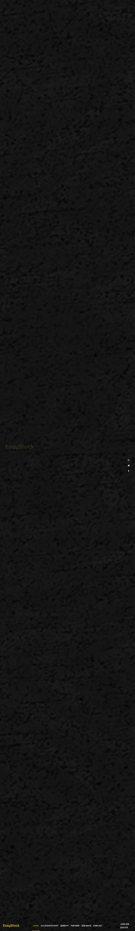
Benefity (65, 926)
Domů (36, 926)
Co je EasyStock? (49, 926)
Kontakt (97, 926)
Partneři (75, 926)
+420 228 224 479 (124, 926)
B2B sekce (86, 926)
